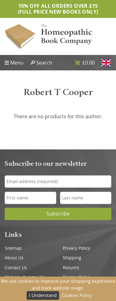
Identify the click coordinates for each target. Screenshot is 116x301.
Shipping (72, 258)
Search (44, 62)
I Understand (43, 295)
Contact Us (16, 267)
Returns (71, 267)
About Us (14, 258)
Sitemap (13, 248)
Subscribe (58, 214)
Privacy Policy (76, 248)
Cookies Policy (77, 295)
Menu (17, 62)
